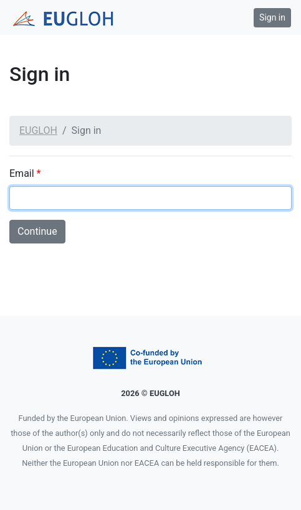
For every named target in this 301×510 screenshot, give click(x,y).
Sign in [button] (272, 17)
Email (25, 173)
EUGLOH (38, 130)
